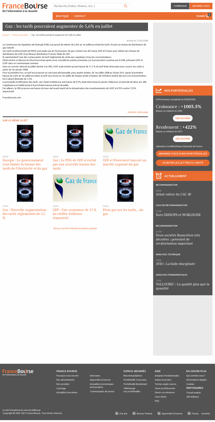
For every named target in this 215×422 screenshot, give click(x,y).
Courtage (61, 388)
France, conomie (199, 413)
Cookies (190, 384)
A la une (121, 413)
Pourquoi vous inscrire (67, 375)
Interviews (95, 375)
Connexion (180, 6)
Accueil (6, 35)
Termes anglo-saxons (165, 384)
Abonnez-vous (201, 6)
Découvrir (183, 118)
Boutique (62, 16)
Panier (204, 15)
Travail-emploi (193, 392)
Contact (80, 16)
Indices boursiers (163, 379)
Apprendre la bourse (100, 379)
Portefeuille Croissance (135, 379)
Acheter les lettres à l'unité (183, 162)
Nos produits (62, 384)
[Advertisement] (182, 52)
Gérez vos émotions (165, 392)
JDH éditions (192, 396)
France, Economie (20, 35)
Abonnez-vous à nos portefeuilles (182, 153)
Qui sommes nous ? (195, 375)
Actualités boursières (66, 392)
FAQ (157, 401)
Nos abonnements (65, 379)
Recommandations (133, 375)
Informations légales (196, 379)
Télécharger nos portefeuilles (132, 390)
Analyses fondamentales (167, 375)
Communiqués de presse (102, 391)
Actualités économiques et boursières (102, 385)
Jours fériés (160, 396)
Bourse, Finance (142, 413)
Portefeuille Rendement (135, 384)
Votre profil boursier (165, 388)
